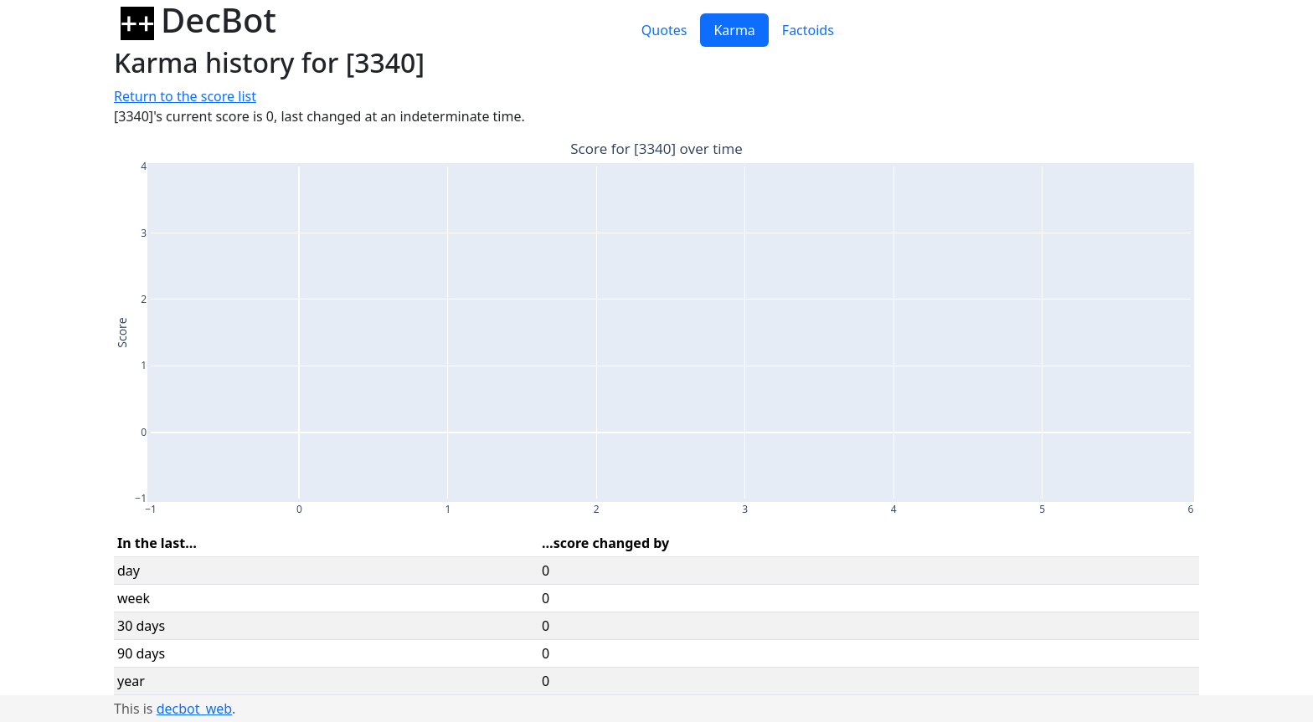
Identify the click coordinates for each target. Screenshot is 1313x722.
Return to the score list (185, 96)
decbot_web (194, 708)
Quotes (664, 30)
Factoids (808, 30)
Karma (733, 30)
